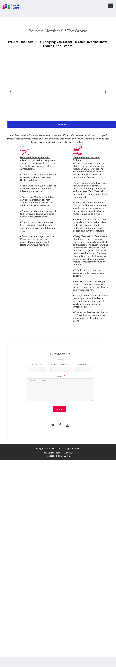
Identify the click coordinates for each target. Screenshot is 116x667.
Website (83, 364)
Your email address (60, 364)
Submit (59, 409)
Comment (60, 376)
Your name (36, 364)
